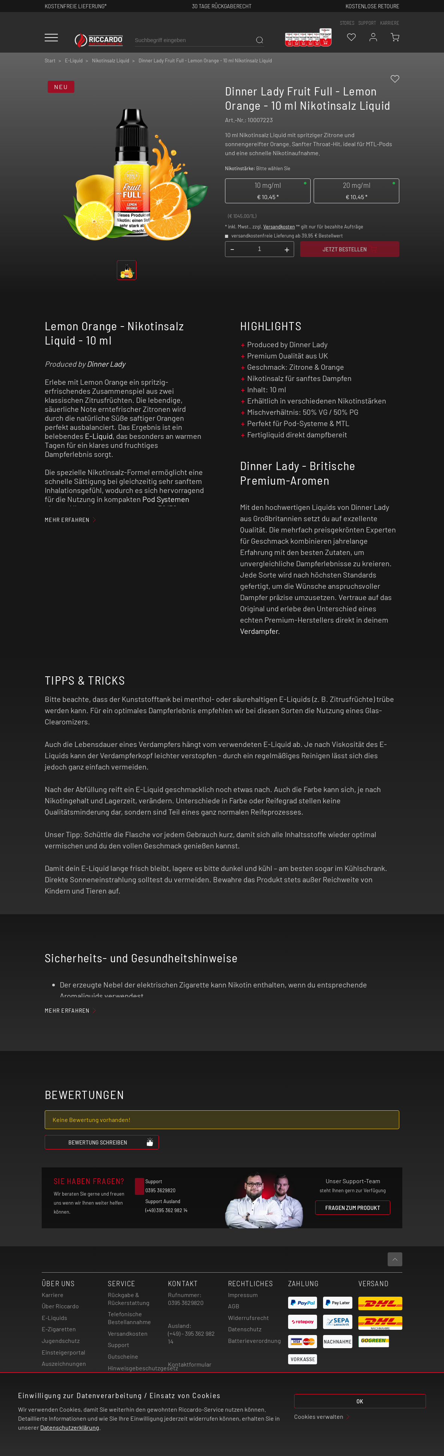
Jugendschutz (61, 1340)
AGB (233, 1305)
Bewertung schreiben (111, 1142)
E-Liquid (99, 435)
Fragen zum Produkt (352, 1207)
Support (118, 1344)
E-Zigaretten (59, 1328)
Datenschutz (244, 1328)
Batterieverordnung (254, 1340)
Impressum (243, 1294)
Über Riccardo (60, 1305)
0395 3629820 (186, 1302)
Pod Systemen (165, 498)
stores (347, 23)
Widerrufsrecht (248, 1317)
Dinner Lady (106, 363)
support (367, 23)
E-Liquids (54, 1317)
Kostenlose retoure (372, 5)
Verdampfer (259, 630)
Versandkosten (279, 227)
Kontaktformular (189, 1364)
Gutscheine (123, 1356)
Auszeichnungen (64, 1363)
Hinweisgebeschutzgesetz (143, 1367)
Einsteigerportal (63, 1352)
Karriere (389, 23)
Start (50, 60)
